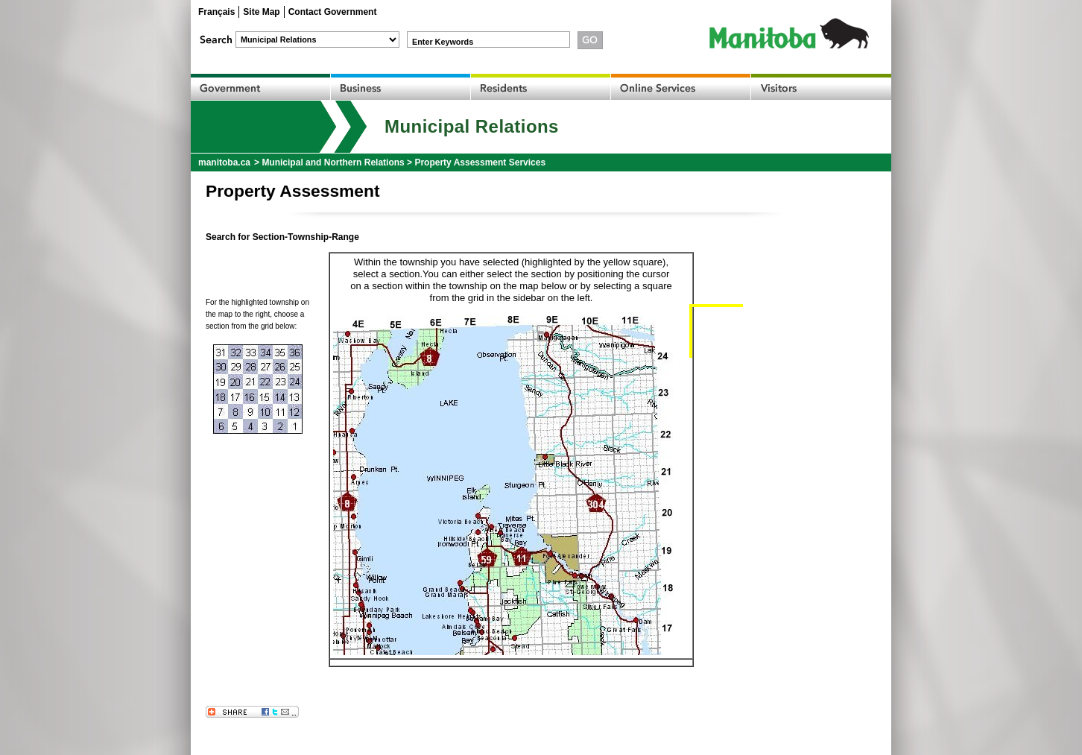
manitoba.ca (224, 162)
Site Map (261, 12)
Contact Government (332, 12)
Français (216, 12)
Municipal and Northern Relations (333, 162)
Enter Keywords (442, 41)
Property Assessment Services (479, 162)
